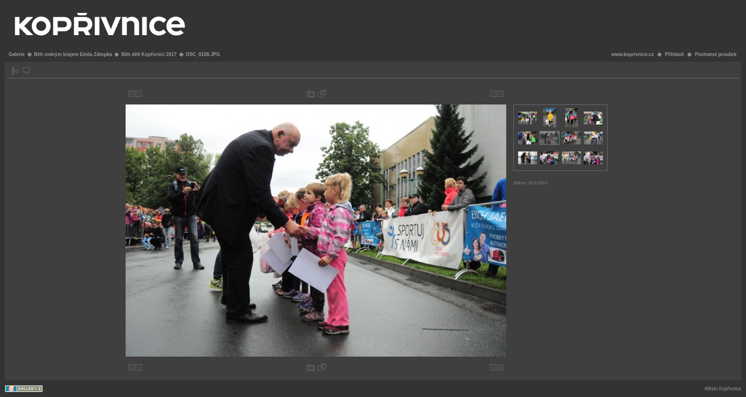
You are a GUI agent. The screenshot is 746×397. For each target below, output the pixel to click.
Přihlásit (674, 54)
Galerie (17, 54)
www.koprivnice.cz (632, 54)
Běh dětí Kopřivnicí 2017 (149, 54)
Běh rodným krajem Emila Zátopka (73, 54)
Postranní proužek (715, 54)
